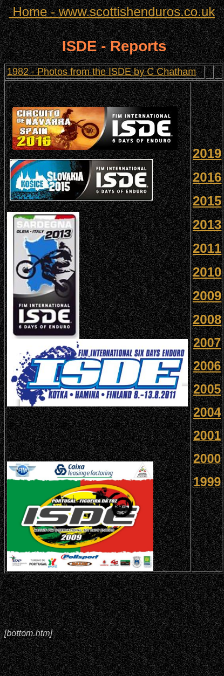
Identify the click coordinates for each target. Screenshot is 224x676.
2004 (207, 412)
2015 (207, 201)
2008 (207, 319)
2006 (207, 366)
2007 (207, 343)
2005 (207, 389)
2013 (207, 224)
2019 (207, 153)
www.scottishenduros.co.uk (112, 11)
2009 (207, 295)
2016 (207, 177)
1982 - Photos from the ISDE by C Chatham (101, 71)
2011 (207, 248)
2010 (207, 272)
